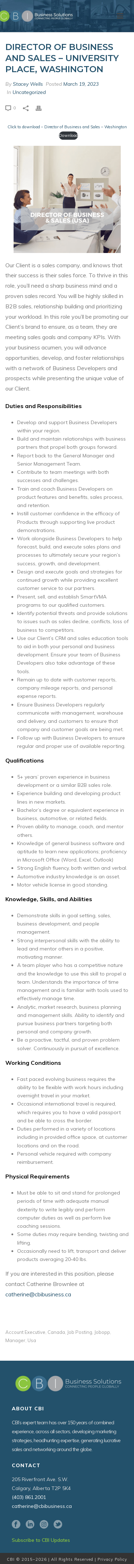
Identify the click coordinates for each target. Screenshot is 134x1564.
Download (68, 135)
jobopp (102, 1332)
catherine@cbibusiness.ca (38, 1294)
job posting (79, 1332)
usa (32, 1340)
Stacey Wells (28, 84)
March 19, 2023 (81, 84)
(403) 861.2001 (29, 1497)
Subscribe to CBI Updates (41, 1540)
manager (15, 1340)
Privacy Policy (112, 1559)
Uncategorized (29, 92)
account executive (25, 1332)
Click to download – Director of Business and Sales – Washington (67, 126)
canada (56, 1332)
